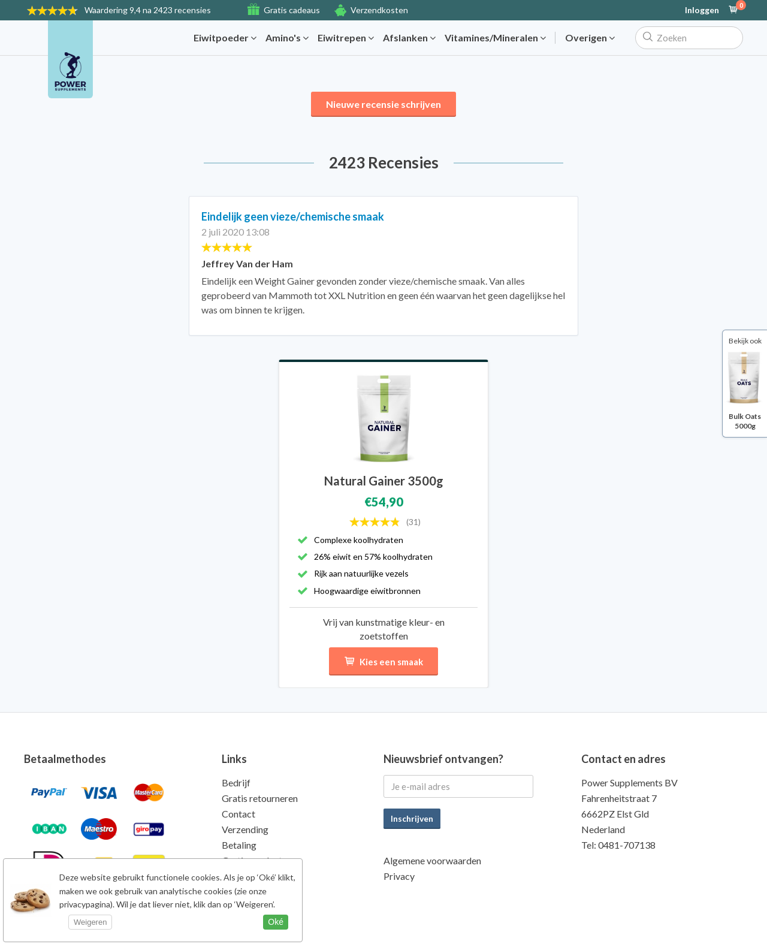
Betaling (239, 844)
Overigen (590, 38)
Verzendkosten (379, 10)
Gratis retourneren (260, 798)
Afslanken (409, 38)
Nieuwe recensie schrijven (383, 104)
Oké (275, 922)
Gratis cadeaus (292, 10)
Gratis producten (257, 860)
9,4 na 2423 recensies (147, 10)
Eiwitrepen (346, 38)
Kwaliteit (240, 876)
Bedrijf (236, 782)
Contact (238, 813)
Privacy (399, 876)
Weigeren (90, 922)
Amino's (287, 38)
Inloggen (702, 10)
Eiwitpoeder (225, 38)
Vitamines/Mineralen (495, 38)
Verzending (245, 829)
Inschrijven (412, 818)
